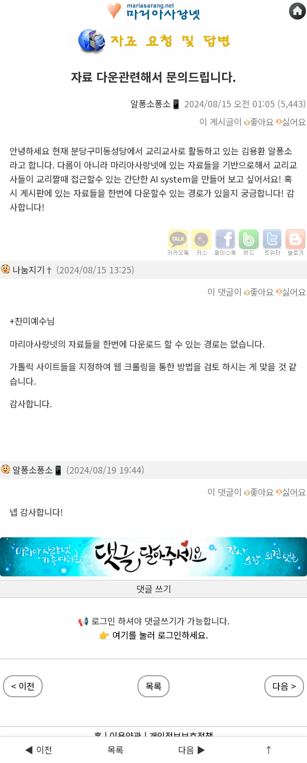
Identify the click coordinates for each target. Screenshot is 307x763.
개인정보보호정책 (181, 735)
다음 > (284, 686)
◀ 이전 (38, 749)
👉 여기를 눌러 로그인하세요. (153, 635)
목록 (115, 749)
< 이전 (23, 686)
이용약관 (125, 735)
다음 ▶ (192, 749)
